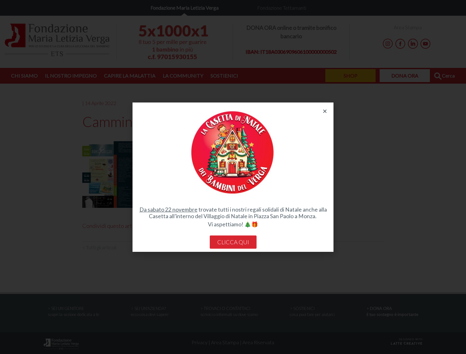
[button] (324, 111)
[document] (233, 177)
